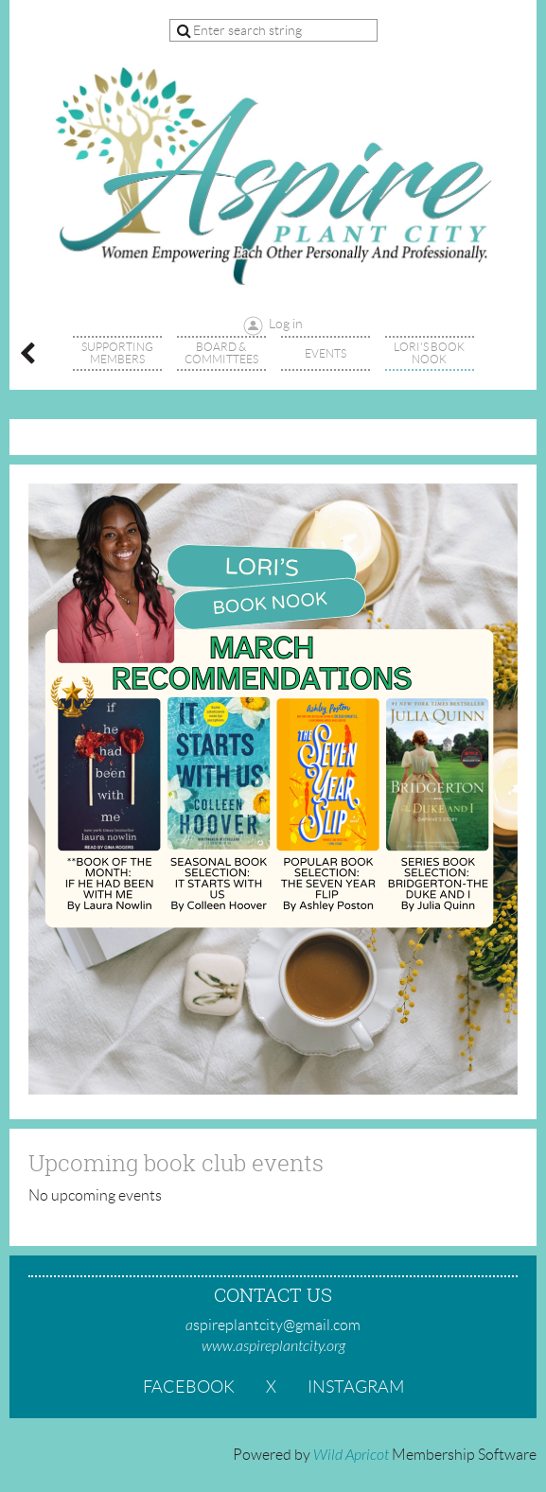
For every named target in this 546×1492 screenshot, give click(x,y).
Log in (286, 323)
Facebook (189, 1387)
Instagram (356, 1387)
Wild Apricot (351, 1455)
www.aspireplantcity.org (273, 1346)
